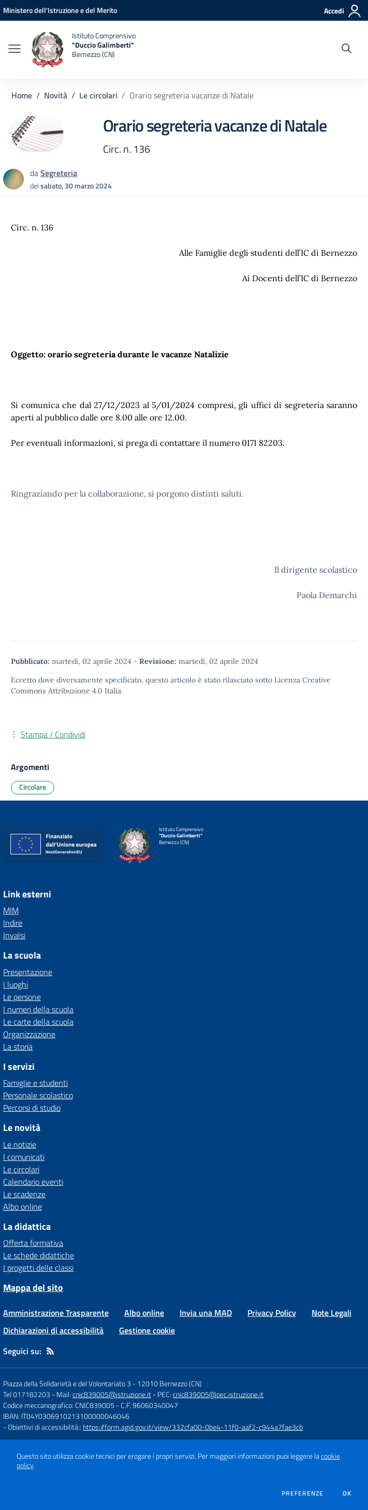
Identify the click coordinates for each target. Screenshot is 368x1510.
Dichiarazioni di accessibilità (53, 1330)
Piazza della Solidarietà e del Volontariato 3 (67, 1383)
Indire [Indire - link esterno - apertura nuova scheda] (12, 923)
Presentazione (27, 972)
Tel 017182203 (26, 1394)
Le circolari (98, 95)
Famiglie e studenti (35, 1083)
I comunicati (24, 1157)
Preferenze (302, 1493)
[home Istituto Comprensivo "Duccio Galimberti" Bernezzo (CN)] (83, 49)
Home (21, 95)
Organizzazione (29, 1034)
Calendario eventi (33, 1181)
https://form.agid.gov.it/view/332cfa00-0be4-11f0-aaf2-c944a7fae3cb (193, 1426)
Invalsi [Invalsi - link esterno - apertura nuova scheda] (14, 935)
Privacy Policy (271, 1312)
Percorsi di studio (32, 1107)
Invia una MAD (206, 1312)
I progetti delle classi (38, 1267)
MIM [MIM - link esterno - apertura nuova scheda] (11, 910)
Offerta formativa (33, 1243)
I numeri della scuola (38, 1009)
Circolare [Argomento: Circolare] (32, 786)
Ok (347, 1493)
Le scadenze (24, 1194)
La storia (18, 1046)
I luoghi (15, 984)
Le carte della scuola (38, 1021)
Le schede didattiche (38, 1255)
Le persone (22, 997)
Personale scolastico (38, 1095)
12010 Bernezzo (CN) (169, 1383)
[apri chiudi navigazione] (14, 49)
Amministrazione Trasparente (56, 1312)
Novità (55, 95)
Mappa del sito (33, 1288)
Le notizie (19, 1144)
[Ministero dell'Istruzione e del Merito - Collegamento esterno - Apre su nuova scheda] (60, 10)
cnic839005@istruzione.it (111, 1394)
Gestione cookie (147, 1330)
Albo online (22, 1206)
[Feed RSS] (50, 1351)
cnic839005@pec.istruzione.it (218, 1394)
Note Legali (331, 1312)
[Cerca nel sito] (346, 49)
